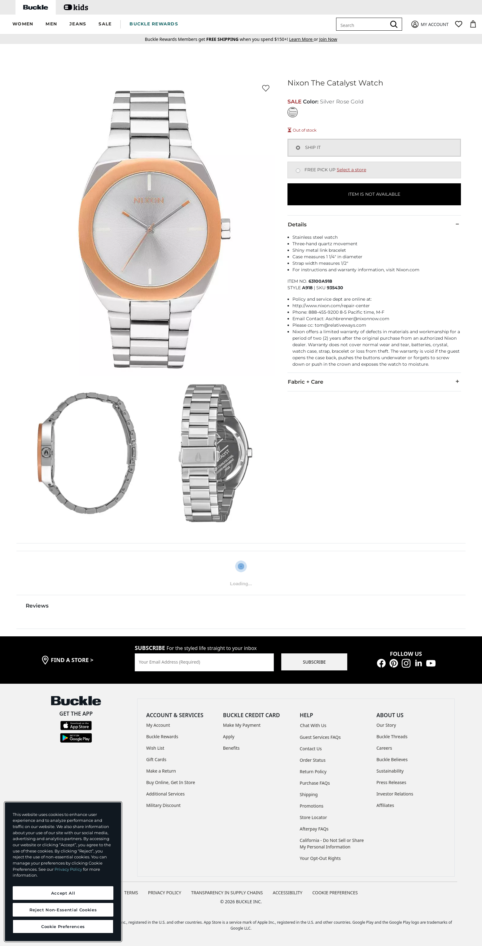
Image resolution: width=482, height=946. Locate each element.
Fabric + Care (374, 381)
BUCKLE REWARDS (153, 24)
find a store (72, 660)
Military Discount (163, 805)
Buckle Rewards (162, 736)
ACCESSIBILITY (288, 893)
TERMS (131, 893)
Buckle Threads (391, 736)
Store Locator (313, 817)
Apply (228, 736)
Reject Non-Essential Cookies (63, 909)
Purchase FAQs (315, 783)
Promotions (312, 806)
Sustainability (390, 771)
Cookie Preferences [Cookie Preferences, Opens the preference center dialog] (63, 926)
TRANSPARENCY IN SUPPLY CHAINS (227, 893)
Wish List (155, 748)
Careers (384, 748)
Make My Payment (242, 725)
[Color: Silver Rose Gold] (292, 112)
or (304, 39)
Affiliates (385, 805)
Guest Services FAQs (320, 737)
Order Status (313, 760)
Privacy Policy (68, 869)
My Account (158, 725)
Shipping (309, 794)
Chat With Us (313, 725)
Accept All (63, 893)
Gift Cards (156, 759)
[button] (22, 24)
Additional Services (165, 794)
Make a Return (161, 771)
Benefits (231, 748)
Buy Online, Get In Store (170, 782)
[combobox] (362, 24)
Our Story (386, 725)
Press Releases (391, 782)
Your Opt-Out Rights (320, 858)
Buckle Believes (392, 759)
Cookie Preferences (335, 893)
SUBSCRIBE (314, 662)
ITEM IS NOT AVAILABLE (374, 194)
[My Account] (429, 24)
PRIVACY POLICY (164, 893)
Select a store (351, 169)
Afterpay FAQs (314, 829)
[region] (63, 871)
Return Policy (313, 771)
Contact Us (311, 749)
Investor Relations (394, 794)
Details (374, 224)
